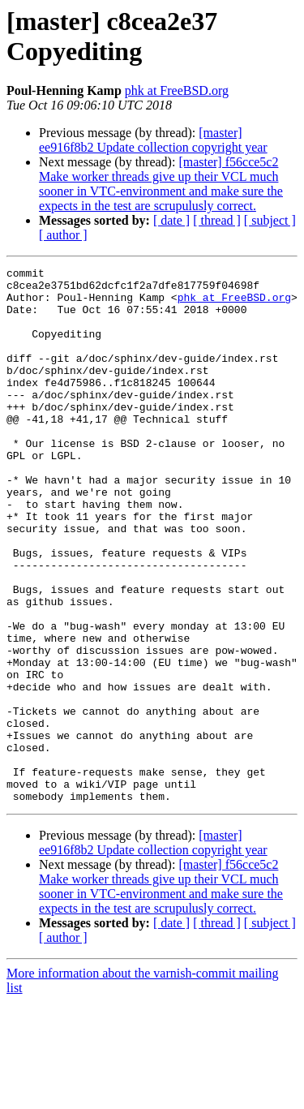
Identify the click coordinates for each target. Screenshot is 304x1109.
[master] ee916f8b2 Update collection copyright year (153, 140)
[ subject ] (270, 220)
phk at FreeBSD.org (177, 90)
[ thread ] (217, 220)
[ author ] (63, 235)
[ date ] (171, 220)
